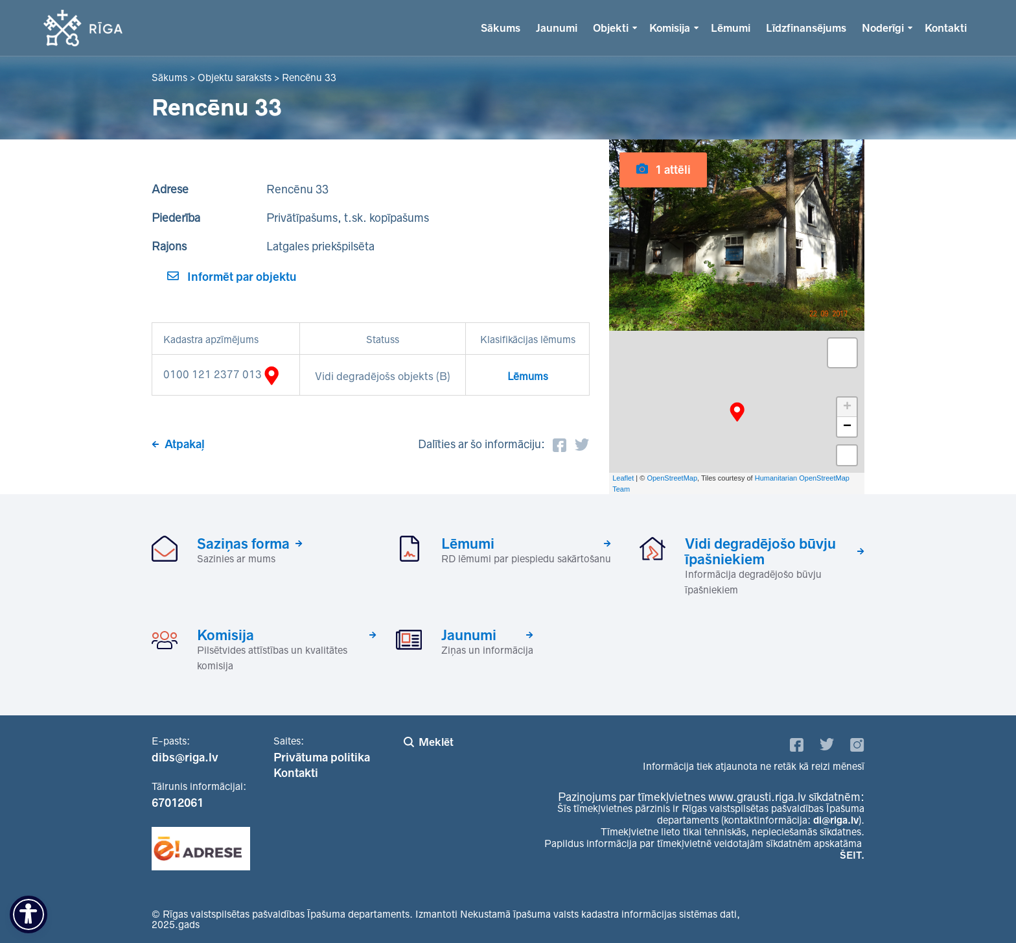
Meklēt (436, 742)
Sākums (500, 28)
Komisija (669, 28)
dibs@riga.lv (185, 757)
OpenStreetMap (672, 478)
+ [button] (847, 407)
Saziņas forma (243, 543)
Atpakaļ (185, 444)
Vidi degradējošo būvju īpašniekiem (760, 551)
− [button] (847, 426)
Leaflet (623, 478)
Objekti (611, 28)
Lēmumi (730, 28)
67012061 (177, 802)
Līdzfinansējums (806, 28)
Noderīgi (883, 28)
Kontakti (946, 28)
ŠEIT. (852, 855)
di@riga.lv (836, 820)
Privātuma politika (321, 757)
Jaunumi (556, 28)
